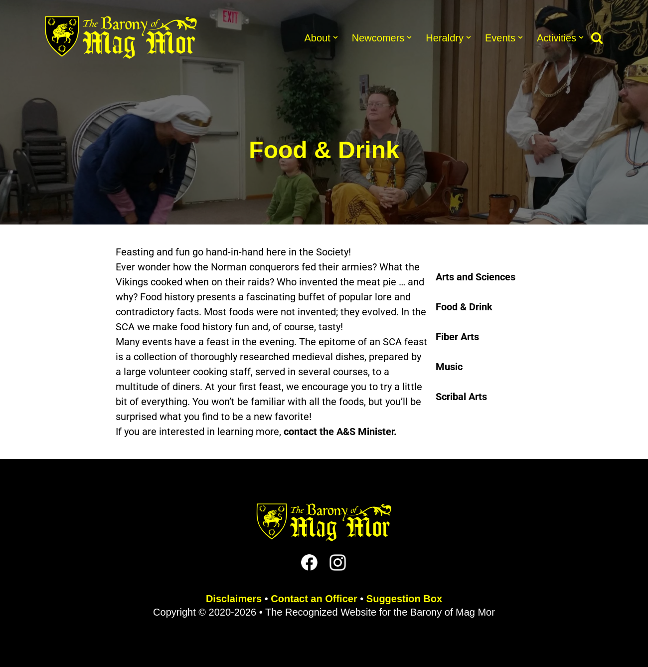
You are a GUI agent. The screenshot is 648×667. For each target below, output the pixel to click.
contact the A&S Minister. (340, 432)
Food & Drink (464, 307)
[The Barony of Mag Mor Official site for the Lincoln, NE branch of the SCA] (121, 37)
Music (449, 367)
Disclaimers (234, 598)
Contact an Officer (314, 598)
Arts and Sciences (475, 277)
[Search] (597, 37)
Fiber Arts (457, 337)
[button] (335, 37)
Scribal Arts (461, 397)
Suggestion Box (404, 598)
